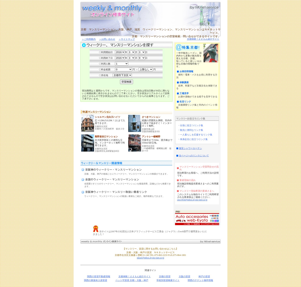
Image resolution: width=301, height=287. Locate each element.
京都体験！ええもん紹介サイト (203, 39)
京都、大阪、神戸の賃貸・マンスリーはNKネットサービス (201, 7)
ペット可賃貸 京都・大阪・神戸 (131, 280)
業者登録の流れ (187, 180)
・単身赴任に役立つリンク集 (193, 139)
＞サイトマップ (127, 39)
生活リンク (185, 101)
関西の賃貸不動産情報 (98, 276)
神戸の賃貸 (204, 276)
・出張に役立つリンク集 (190, 125)
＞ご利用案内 (89, 39)
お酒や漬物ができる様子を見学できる (197, 96)
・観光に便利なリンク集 (190, 130)
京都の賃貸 (164, 276)
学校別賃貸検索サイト (167, 280)
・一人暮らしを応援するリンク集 (195, 134)
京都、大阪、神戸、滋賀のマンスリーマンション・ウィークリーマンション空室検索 (114, 9)
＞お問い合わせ (107, 39)
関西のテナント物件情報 (200, 280)
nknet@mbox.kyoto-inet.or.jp (150, 257)
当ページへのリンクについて (194, 155)
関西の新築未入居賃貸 (95, 280)
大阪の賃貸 (184, 276)
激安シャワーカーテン (190, 148)
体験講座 (184, 82)
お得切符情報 (186, 71)
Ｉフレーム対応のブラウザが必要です (126, 68)
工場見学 (184, 93)
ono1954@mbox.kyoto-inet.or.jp (192, 199)
